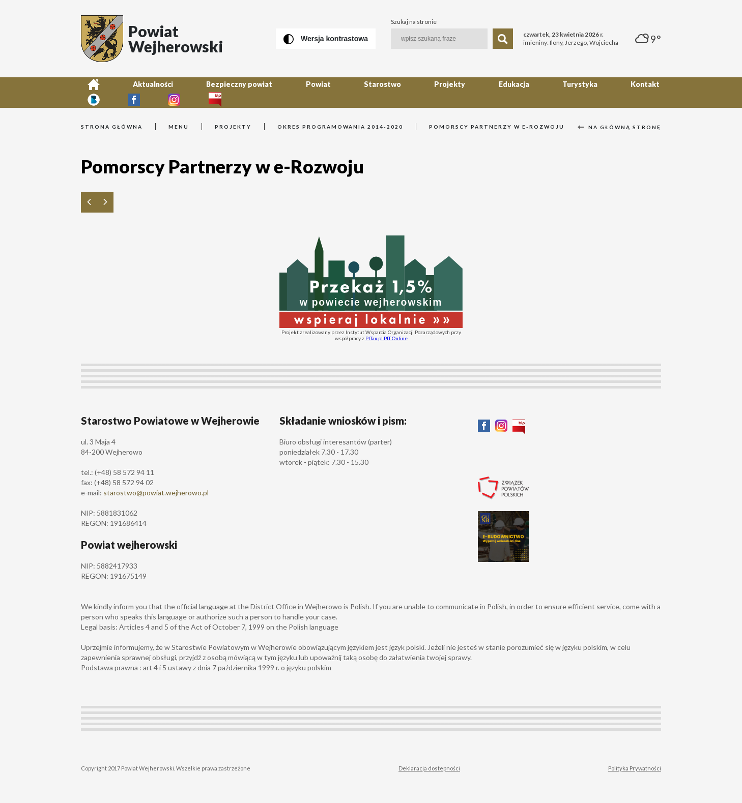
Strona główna (111, 127)
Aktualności (133, 92)
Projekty (378, 92)
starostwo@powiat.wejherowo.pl (156, 492)
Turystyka (483, 92)
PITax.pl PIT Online (386, 338)
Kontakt (535, 92)
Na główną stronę (619, 127)
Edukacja (430, 92)
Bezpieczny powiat (207, 92)
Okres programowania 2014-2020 (340, 127)
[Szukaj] (503, 38)
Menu (178, 127)
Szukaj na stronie (414, 21)
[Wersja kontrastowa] (326, 38)
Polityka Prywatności (634, 768)
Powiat (273, 92)
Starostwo (324, 92)
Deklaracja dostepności (429, 768)
